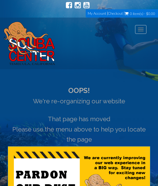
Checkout (115, 13)
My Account (97, 13)
